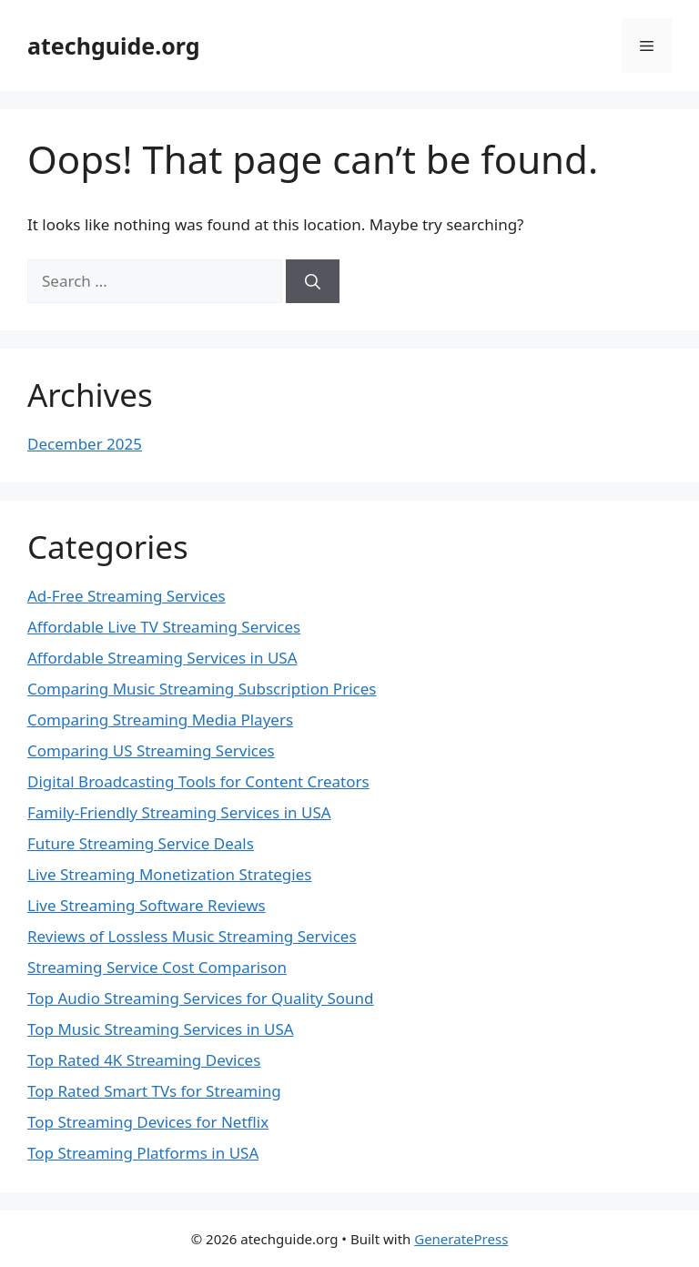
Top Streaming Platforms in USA (142, 1152)
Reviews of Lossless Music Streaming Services (192, 936)
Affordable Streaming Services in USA (162, 657)
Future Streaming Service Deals (140, 843)
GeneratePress (461, 1239)
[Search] (312, 281)
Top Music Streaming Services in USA (160, 1029)
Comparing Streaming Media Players (160, 719)
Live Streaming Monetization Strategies (169, 874)
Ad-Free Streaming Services (126, 595)
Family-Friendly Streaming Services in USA (179, 812)
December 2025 (84, 443)
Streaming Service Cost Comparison (157, 967)
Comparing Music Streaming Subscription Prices (201, 688)
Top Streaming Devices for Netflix (147, 1121)
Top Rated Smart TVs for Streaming (154, 1090)
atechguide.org (113, 45)
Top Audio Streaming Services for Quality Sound (200, 998)
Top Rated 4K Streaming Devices (143, 1059)
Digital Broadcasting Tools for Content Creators (198, 781)
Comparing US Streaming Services (151, 750)
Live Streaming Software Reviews (146, 905)
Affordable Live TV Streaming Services (163, 626)
